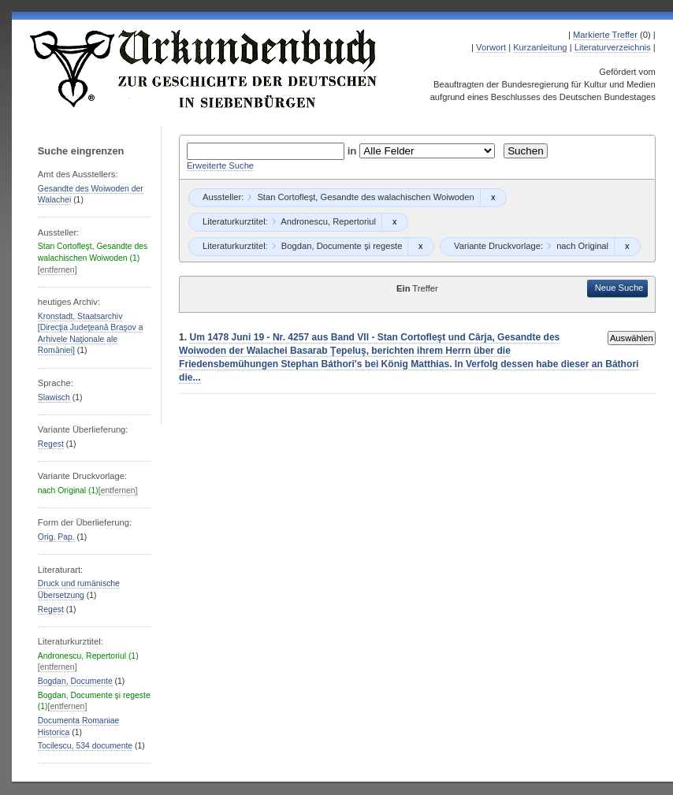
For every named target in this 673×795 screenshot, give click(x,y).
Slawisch (54, 397)
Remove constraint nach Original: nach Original (627, 246)
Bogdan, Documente (75, 681)
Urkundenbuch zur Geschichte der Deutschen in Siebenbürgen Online (204, 68)
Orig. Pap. (56, 537)
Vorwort (491, 47)
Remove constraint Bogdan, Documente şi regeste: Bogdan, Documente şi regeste (420, 246)
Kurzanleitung (540, 47)
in (354, 151)
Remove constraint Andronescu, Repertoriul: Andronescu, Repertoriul (394, 222)
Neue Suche (619, 287)
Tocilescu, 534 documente (85, 745)
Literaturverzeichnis (612, 47)
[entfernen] (57, 270)
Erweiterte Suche (220, 165)
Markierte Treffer (605, 34)
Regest (51, 444)
